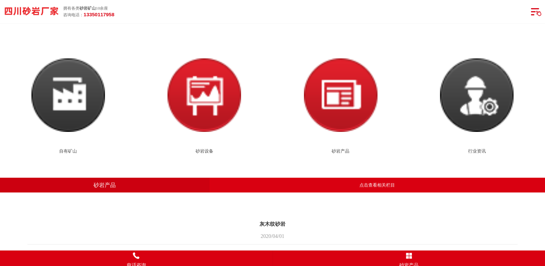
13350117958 (99, 14)
